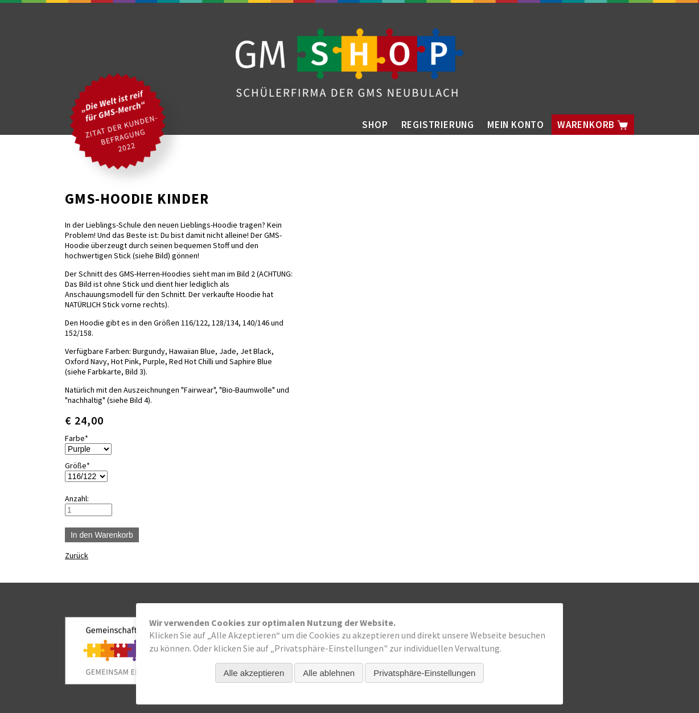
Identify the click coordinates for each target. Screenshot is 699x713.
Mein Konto (515, 124)
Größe (82, 465)
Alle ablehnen (329, 673)
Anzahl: (77, 498)
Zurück (76, 555)
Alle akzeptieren (254, 673)
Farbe (82, 438)
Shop (375, 124)
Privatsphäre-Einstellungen (424, 673)
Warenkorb (592, 124)
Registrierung (437, 124)
